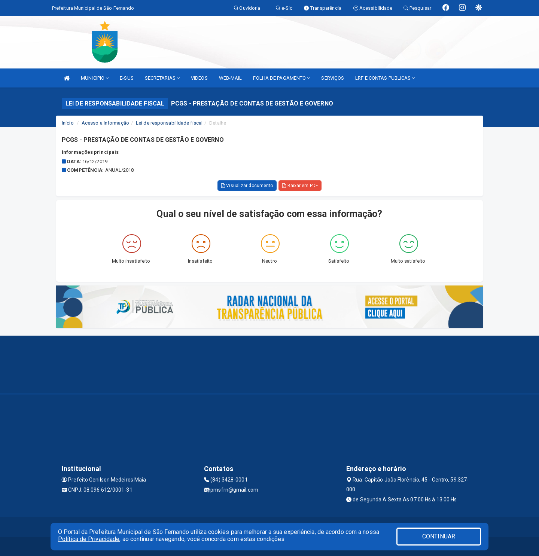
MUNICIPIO (95, 78)
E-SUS (127, 78)
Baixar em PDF (300, 185)
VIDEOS (199, 78)
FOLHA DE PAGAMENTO (281, 78)
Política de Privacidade (88, 539)
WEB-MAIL (230, 78)
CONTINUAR (438, 536)
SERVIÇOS (332, 78)
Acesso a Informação (105, 123)
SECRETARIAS (162, 78)
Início (68, 123)
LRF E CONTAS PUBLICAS (385, 78)
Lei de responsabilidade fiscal (169, 123)
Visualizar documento (247, 185)
